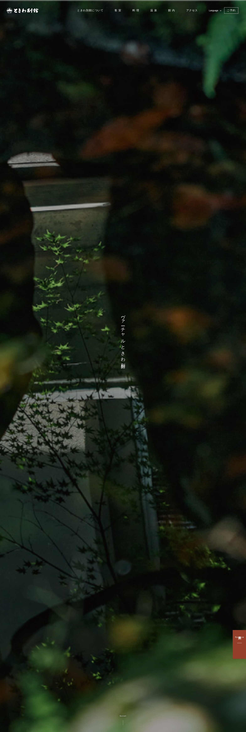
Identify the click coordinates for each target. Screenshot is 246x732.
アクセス (192, 10)
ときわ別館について (90, 10)
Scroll (123, 720)
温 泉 (153, 10)
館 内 (171, 10)
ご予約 (231, 10)
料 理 (135, 10)
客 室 (118, 10)
